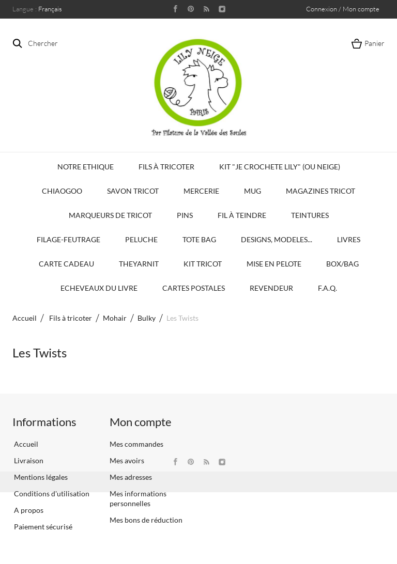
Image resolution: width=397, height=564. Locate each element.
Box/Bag (342, 263)
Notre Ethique (85, 166)
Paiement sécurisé (42, 526)
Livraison (27, 460)
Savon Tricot (133, 190)
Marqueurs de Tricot (110, 215)
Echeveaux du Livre (99, 288)
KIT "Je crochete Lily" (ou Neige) (279, 166)
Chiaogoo (62, 190)
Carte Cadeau (66, 263)
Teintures (310, 215)
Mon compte (141, 422)
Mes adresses (131, 477)
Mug (252, 190)
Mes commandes (136, 444)
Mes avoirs (127, 460)
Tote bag (199, 239)
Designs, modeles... (276, 239)
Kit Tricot (203, 263)
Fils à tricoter (166, 166)
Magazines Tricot (320, 190)
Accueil (24, 318)
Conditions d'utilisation (50, 493)
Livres (348, 239)
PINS (185, 215)
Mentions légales (40, 477)
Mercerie (201, 190)
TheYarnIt (139, 263)
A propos (27, 510)
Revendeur (271, 288)
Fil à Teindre (242, 215)
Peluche (141, 239)
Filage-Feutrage (68, 239)
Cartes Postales (193, 288)
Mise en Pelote (274, 263)
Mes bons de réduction (146, 519)
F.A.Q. (327, 288)
